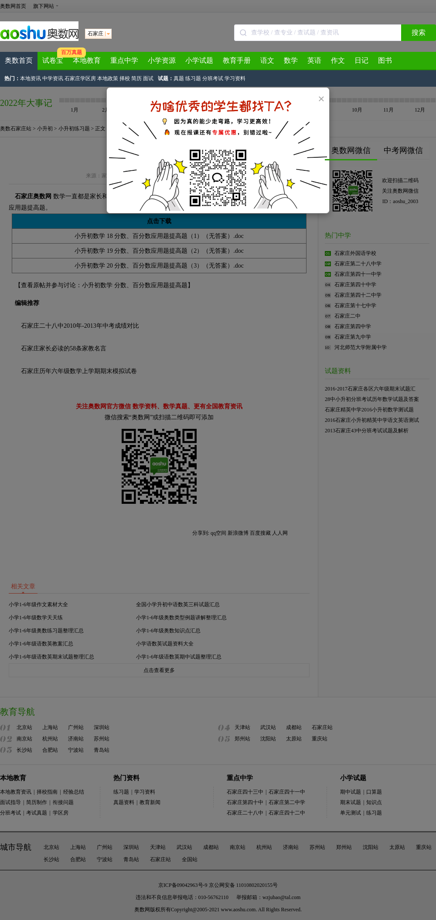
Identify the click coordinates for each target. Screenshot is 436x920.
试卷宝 (52, 60)
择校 (124, 78)
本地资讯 (30, 78)
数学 (291, 60)
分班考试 (212, 78)
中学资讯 (52, 78)
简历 (136, 78)
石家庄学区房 (80, 78)
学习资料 (235, 78)
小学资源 (162, 60)
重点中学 (124, 60)
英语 (314, 60)
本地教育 (87, 60)
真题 (179, 78)
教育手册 (237, 60)
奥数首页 (19, 60)
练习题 (193, 78)
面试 (148, 78)
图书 (385, 60)
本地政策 (107, 78)
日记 (361, 60)
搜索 (419, 32)
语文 (267, 60)
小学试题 (199, 60)
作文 (338, 60)
